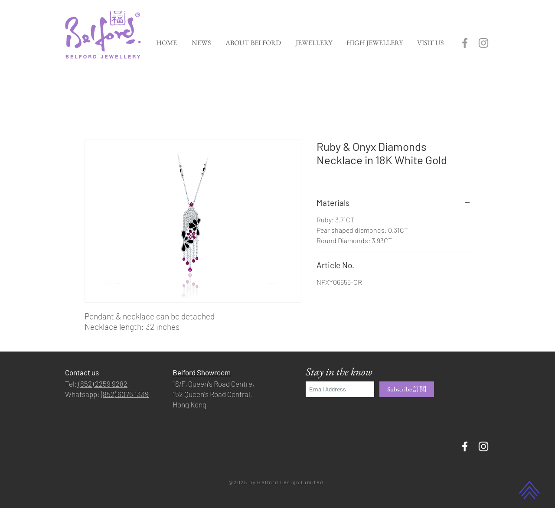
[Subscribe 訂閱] (406, 389)
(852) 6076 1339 (125, 394)
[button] (313, 43)
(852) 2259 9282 (102, 383)
